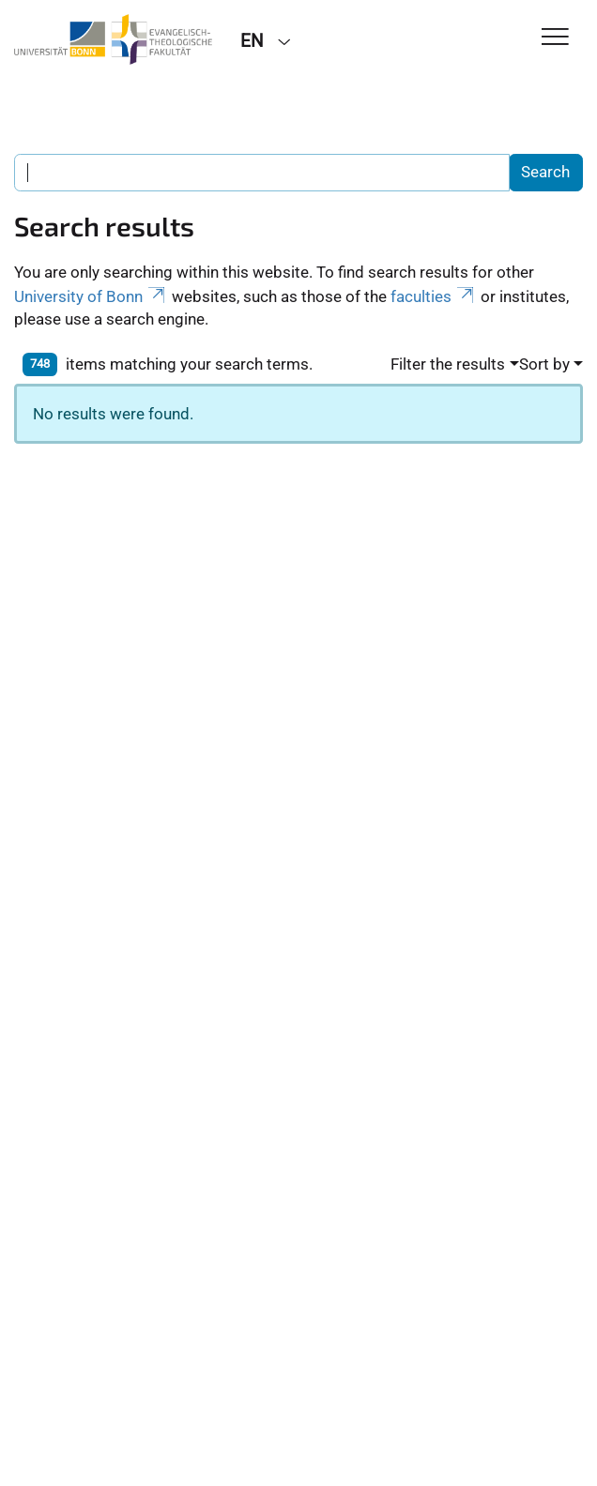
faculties (433, 296)
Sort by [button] (544, 364)
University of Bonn (91, 296)
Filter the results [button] (447, 364)
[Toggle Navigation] (555, 38)
